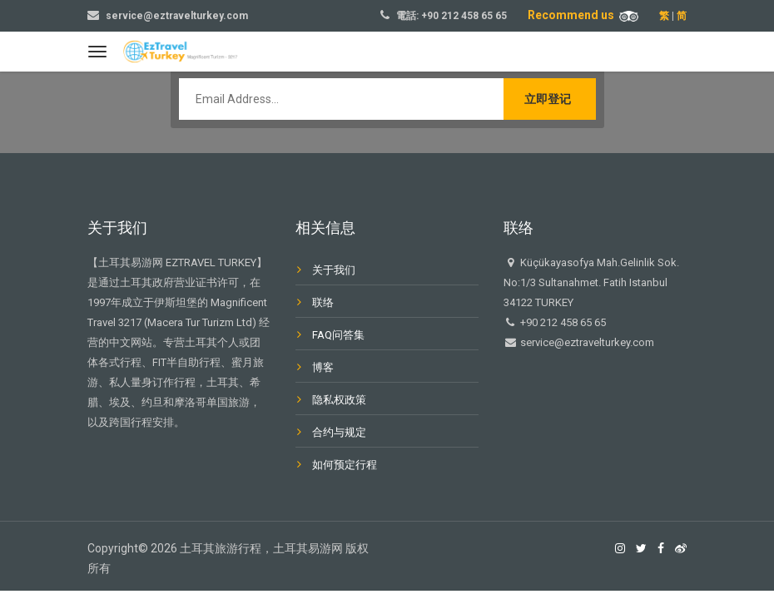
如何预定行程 (344, 464)
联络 (323, 302)
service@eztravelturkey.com (177, 16)
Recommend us (583, 15)
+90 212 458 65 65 (464, 16)
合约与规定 (339, 432)
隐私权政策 (339, 400)
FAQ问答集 (338, 335)
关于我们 (333, 270)
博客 (323, 367)
